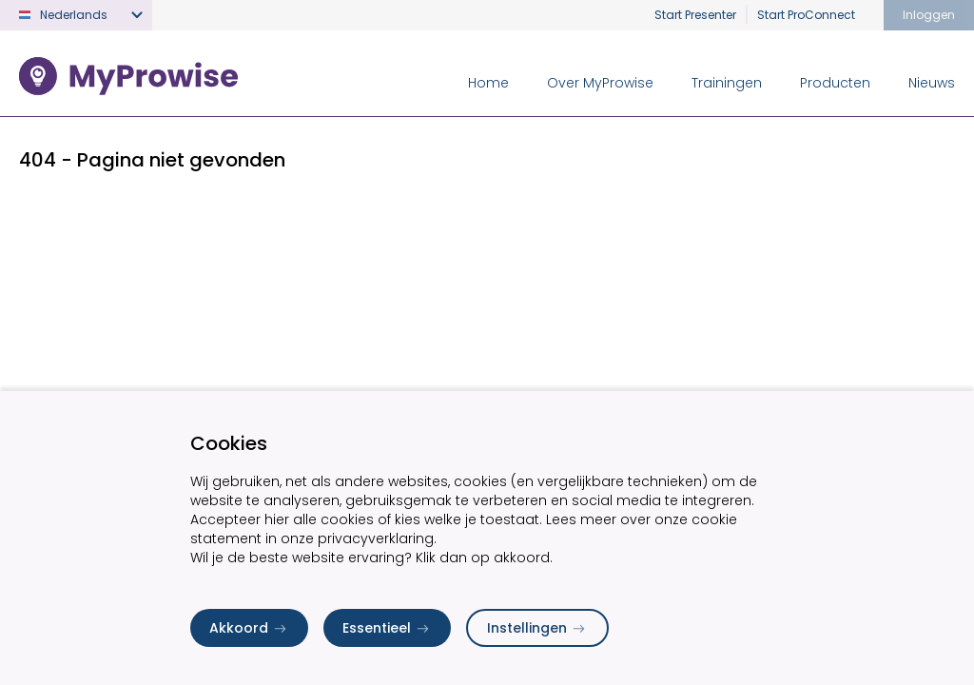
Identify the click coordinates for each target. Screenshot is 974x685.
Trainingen (727, 82)
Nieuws (931, 82)
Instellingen (537, 627)
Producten (835, 82)
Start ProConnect (806, 15)
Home (488, 82)
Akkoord (249, 627)
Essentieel (387, 627)
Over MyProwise (600, 82)
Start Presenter (695, 15)
